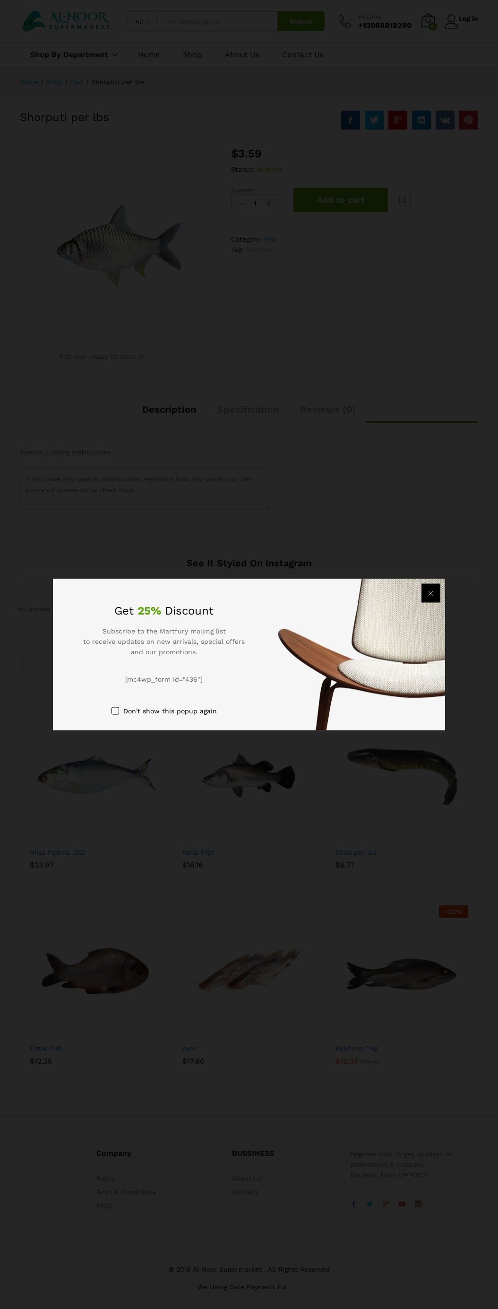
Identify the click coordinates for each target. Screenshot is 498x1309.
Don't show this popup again (170, 711)
